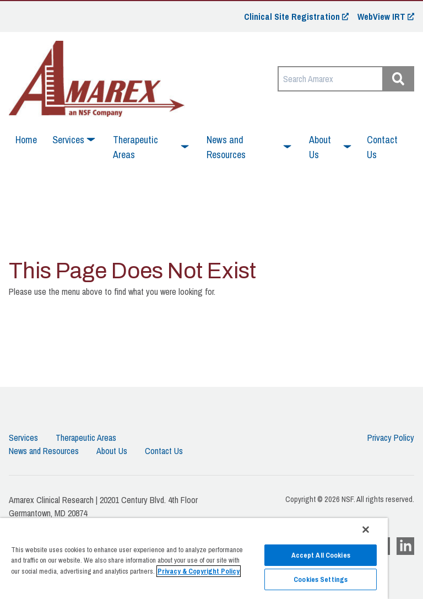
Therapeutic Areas (86, 437)
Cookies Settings (321, 579)
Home (26, 140)
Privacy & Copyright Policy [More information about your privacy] (199, 571)
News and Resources (44, 451)
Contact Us (382, 147)
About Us (111, 451)
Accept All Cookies (320, 555)
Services (23, 437)
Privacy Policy (390, 437)
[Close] (365, 529)
